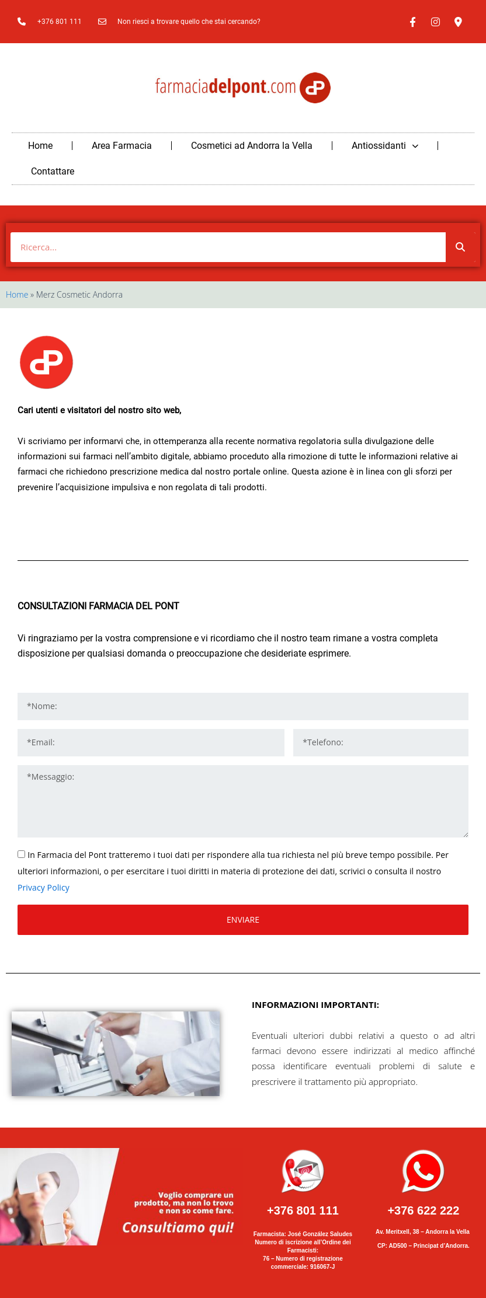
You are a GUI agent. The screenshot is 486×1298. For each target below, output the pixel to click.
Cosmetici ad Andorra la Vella (252, 145)
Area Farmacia (122, 145)
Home (40, 145)
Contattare (52, 171)
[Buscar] (460, 247)
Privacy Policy (44, 887)
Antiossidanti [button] (385, 146)
